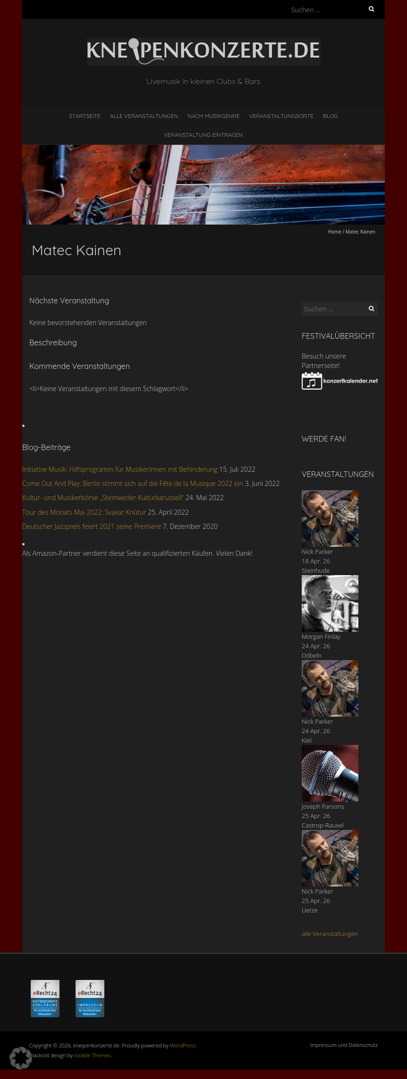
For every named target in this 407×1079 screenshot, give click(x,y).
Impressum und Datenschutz (344, 1044)
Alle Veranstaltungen (144, 115)
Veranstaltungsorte (281, 115)
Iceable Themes (92, 1055)
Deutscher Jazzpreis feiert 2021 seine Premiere (91, 526)
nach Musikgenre (213, 115)
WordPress (182, 1045)
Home (334, 231)
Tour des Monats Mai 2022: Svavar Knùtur (84, 512)
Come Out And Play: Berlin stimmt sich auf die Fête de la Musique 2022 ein (132, 483)
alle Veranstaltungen (330, 933)
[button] (21, 1058)
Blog (330, 115)
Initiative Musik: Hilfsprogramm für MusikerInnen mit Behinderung (120, 469)
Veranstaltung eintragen (203, 134)
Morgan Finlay (321, 636)
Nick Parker (317, 551)
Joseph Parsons (323, 806)
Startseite (85, 115)
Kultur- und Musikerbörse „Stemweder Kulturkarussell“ (103, 497)
